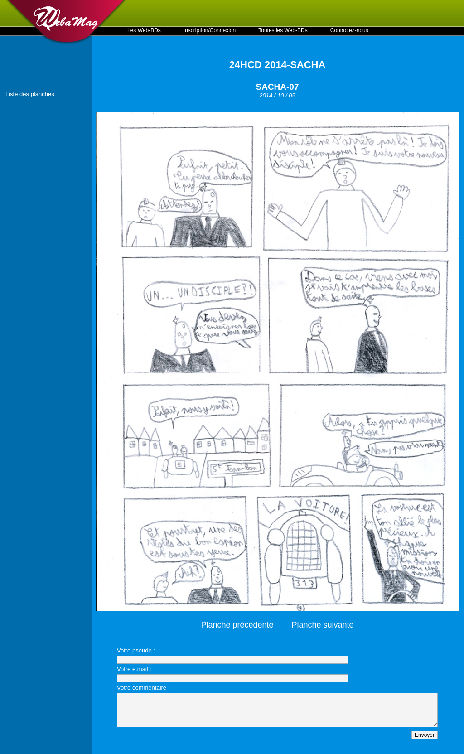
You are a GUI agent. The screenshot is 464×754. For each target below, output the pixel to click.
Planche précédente (237, 624)
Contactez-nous (349, 30)
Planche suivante (323, 624)
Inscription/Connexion (210, 30)
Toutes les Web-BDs (283, 30)
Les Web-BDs (144, 30)
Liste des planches (29, 94)
